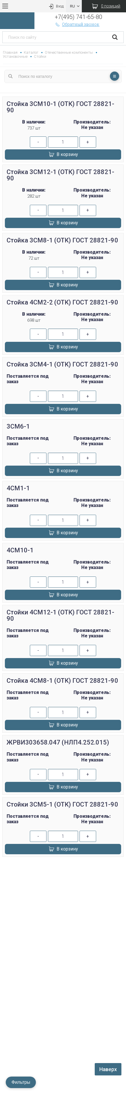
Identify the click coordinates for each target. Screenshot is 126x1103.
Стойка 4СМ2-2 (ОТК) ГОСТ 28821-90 (62, 302)
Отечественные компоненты (69, 52)
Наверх (108, 1069)
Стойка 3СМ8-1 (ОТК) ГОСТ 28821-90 (62, 240)
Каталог (31, 52)
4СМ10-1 (20, 550)
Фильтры (20, 1082)
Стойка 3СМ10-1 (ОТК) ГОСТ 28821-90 (61, 107)
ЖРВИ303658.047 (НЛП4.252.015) (58, 742)
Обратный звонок (77, 24)
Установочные (15, 56)
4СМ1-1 (18, 488)
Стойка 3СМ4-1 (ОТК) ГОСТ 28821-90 (62, 364)
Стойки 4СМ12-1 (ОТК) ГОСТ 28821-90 (61, 615)
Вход (55, 6)
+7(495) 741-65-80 (78, 17)
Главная (10, 52)
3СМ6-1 (18, 426)
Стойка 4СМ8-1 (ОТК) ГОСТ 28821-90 (62, 680)
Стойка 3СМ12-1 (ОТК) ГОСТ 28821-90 (61, 175)
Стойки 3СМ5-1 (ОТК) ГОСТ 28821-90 (62, 804)
